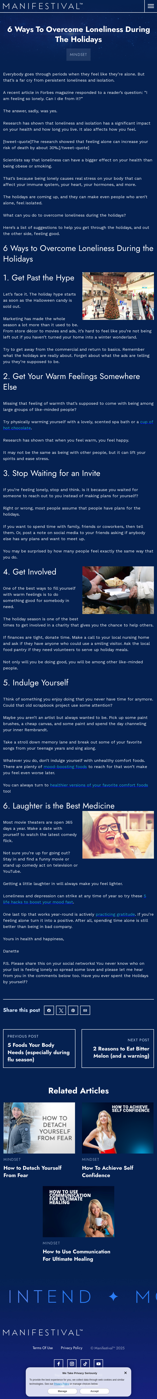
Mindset (78, 54)
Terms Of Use (43, 1348)
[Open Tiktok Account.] (85, 1364)
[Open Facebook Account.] (58, 1364)
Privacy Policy (71, 1348)
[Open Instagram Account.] (71, 1364)
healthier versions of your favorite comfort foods (99, 785)
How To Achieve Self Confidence (107, 1171)
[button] (151, 6)
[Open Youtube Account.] (98, 1364)
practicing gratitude (115, 914)
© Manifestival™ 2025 (107, 1348)
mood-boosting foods (65, 766)
